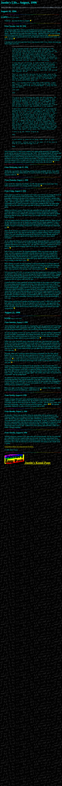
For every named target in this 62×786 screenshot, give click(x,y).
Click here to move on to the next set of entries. (19, 462)
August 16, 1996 (8, 11)
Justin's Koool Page (27, 478)
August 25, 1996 (12, 328)
